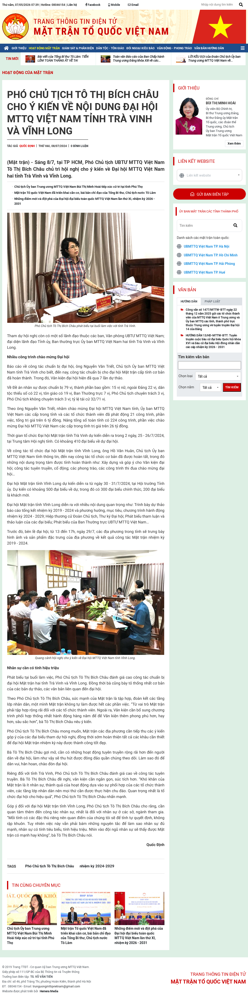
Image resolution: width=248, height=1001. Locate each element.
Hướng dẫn (189, 301)
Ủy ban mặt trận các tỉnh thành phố (208, 211)
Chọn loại (185, 376)
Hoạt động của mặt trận (27, 72)
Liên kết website (196, 161)
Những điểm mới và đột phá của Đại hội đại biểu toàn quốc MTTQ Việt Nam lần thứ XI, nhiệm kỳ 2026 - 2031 (139, 936)
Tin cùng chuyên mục (36, 885)
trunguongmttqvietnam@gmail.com (56, 986)
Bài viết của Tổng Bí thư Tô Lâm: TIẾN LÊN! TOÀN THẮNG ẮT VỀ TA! (63, 58)
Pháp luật (212, 301)
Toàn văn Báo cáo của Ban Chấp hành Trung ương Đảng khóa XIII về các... (138, 58)
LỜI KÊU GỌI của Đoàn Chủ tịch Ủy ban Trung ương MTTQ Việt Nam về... (214, 58)
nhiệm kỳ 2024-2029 (97, 866)
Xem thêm (234, 143)
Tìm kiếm (232, 387)
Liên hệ (72, 5)
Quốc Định (27, 146)
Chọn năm (186, 387)
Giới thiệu (189, 87)
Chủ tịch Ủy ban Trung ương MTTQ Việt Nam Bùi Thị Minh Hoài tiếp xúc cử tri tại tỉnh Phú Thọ (30, 936)
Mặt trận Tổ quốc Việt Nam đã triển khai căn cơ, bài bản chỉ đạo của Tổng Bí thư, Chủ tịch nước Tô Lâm (86, 936)
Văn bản (187, 289)
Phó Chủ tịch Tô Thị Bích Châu (49, 866)
